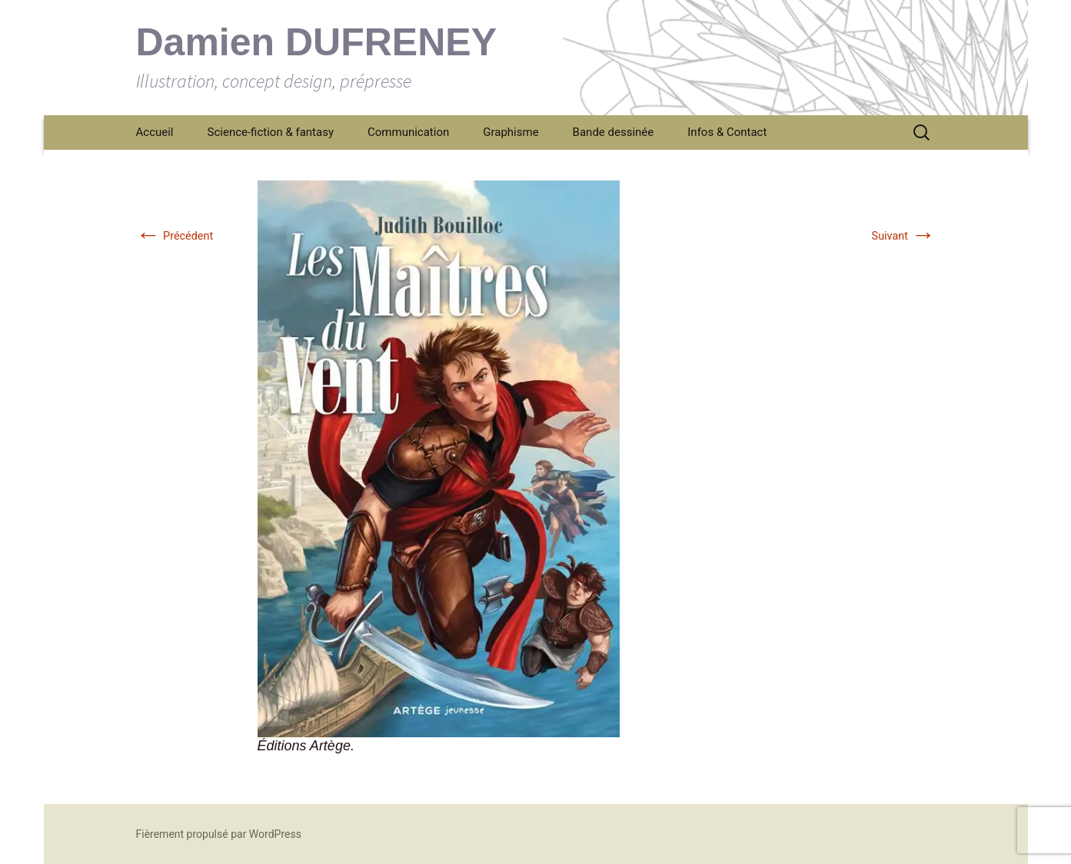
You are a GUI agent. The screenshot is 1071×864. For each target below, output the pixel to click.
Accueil (155, 132)
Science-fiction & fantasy (271, 132)
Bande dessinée (613, 132)
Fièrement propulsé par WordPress (218, 834)
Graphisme (510, 132)
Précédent (175, 236)
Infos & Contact (727, 132)
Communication (408, 132)
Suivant (904, 236)
